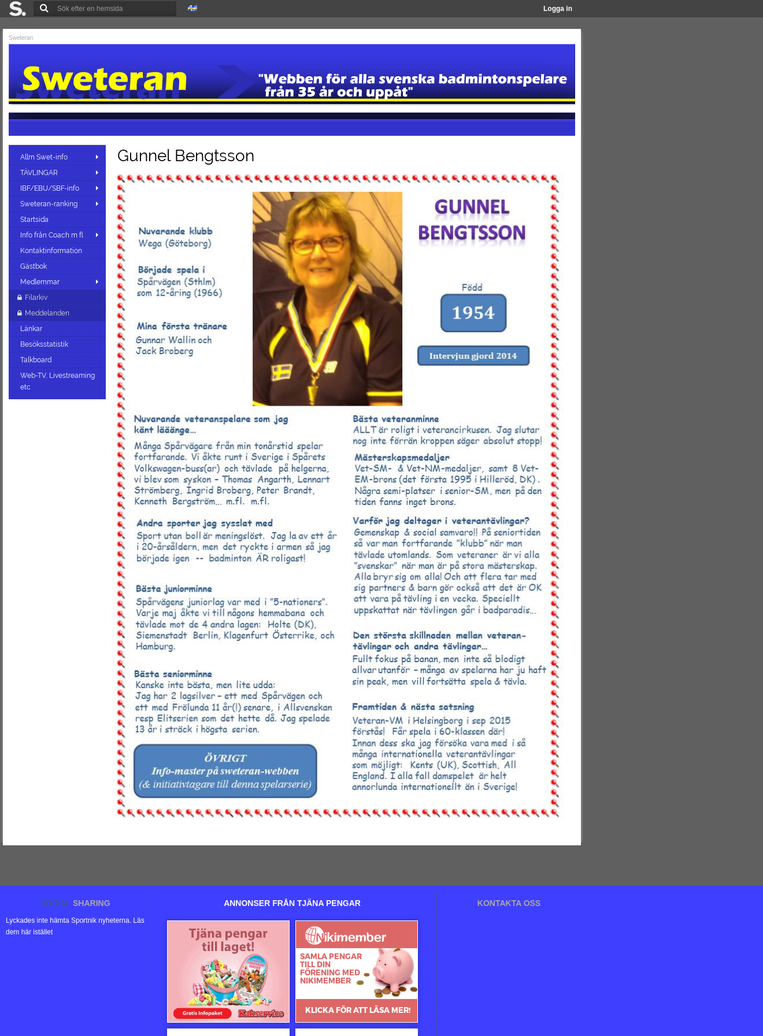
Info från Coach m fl (51, 235)
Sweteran (21, 38)
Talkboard (36, 360)
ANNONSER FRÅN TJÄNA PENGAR (292, 903)
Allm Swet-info (44, 157)
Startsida (35, 220)
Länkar (32, 329)
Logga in (557, 9)
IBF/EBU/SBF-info (49, 188)
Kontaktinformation (52, 251)
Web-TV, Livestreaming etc (57, 381)
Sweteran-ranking (48, 204)
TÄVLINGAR (39, 173)
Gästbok (34, 266)
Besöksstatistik (45, 344)
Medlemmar (40, 282)
